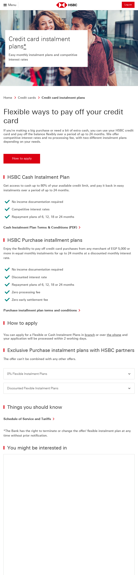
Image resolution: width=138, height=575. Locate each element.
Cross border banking (95, 569)
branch (90, 335)
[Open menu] (10, 5)
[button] (69, 373)
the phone (114, 335)
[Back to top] (14, 520)
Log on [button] (128, 4)
